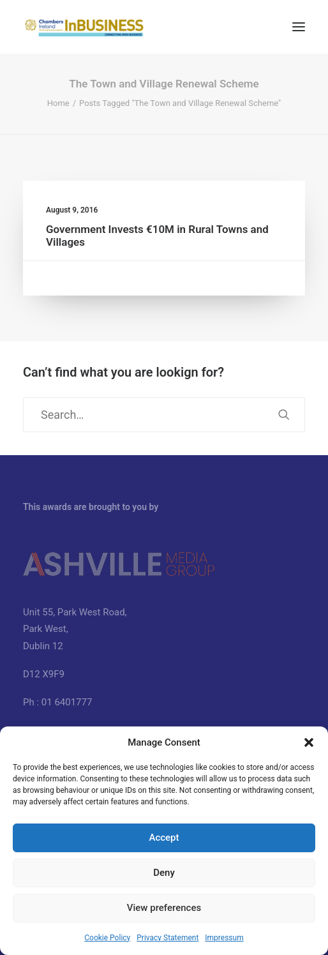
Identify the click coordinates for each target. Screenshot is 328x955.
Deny (164, 872)
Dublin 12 (43, 646)
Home (58, 103)
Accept (164, 837)
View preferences (164, 908)
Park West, (45, 629)
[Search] (164, 414)
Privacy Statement (167, 937)
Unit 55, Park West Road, (75, 612)
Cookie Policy (107, 937)
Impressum (224, 937)
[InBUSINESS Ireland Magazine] (84, 26)
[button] (308, 742)
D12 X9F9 (43, 674)
